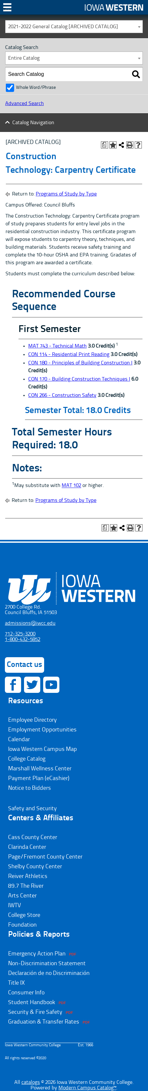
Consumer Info (26, 993)
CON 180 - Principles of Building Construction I (80, 363)
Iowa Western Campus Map (42, 749)
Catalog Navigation (33, 122)
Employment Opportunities (42, 730)
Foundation (22, 925)
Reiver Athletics (27, 876)
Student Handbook (31, 1002)
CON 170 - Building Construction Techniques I (79, 379)
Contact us (24, 665)
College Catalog (26, 759)
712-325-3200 (20, 634)
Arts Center (22, 896)
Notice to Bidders (29, 788)
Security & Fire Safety (35, 1012)
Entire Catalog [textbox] (24, 58)
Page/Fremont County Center (45, 857)
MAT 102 (71, 486)
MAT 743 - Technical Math (57, 346)
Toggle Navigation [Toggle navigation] (7, 9)
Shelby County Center (35, 867)
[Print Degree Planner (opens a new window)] (104, 144)
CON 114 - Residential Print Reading (68, 354)
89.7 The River (25, 886)
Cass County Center (32, 837)
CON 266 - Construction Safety (62, 395)
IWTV (14, 905)
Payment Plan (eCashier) (38, 778)
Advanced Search (24, 103)
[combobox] (74, 26)
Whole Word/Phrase (36, 87)
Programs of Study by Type (66, 194)
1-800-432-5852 (22, 639)
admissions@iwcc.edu (30, 623)
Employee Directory (32, 720)
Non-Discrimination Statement (47, 963)
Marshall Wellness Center (39, 769)
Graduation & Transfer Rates (43, 1022)
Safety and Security (32, 809)
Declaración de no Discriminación (49, 973)
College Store (24, 915)
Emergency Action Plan (37, 954)
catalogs (30, 1082)
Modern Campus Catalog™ (87, 1088)
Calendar (19, 739)
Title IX (16, 983)
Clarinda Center (27, 847)
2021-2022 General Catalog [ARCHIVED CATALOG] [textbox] (63, 27)
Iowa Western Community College (114, 7)
